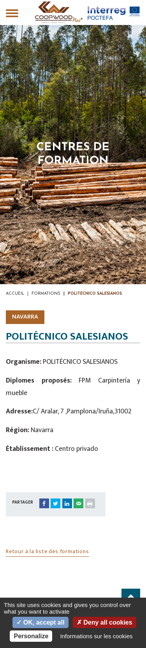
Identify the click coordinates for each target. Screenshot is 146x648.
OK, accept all (40, 622)
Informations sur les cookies (96, 636)
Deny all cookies (104, 622)
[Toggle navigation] (12, 14)
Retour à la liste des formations (47, 551)
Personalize (31, 636)
